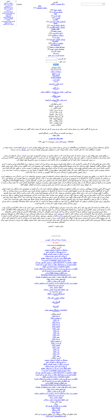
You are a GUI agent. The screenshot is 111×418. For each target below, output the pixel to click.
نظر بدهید (56, 135)
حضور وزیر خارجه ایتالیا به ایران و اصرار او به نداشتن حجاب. (56, 283)
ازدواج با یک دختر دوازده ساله (56, 256)
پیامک (39, 6)
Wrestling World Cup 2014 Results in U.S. (56, 275)
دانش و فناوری (55, 29)
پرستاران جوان (56, 71)
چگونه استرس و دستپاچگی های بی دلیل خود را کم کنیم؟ (55, 264)
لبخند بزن (55, 19)
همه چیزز (56, 80)
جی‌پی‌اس (61, 214)
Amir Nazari (56, 408)
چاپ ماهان (8, 16)
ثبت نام (56, 53)
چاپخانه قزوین (8, 14)
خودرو (57, 37)
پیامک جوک (58, 10)
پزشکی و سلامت (57, 35)
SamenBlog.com (60, 416)
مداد (55, 404)
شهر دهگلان (56, 96)
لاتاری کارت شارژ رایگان (56, 281)
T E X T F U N (56, 69)
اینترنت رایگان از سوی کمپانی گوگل (56, 254)
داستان (55, 23)
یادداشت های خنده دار (58, 21)
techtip (8, 19)
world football (56, 77)
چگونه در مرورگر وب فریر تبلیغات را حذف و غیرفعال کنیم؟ (56, 269)
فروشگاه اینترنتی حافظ (56, 294)
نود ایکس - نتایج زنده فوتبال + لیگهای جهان (56, 92)
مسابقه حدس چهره (57, 49)
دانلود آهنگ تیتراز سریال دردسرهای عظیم (56, 258)
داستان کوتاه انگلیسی (57, 27)
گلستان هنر (56, 302)
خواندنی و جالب (57, 43)
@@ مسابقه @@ (55, 45)
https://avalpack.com (8, 17)
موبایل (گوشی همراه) (57, 39)
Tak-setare (56, 75)
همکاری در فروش (8, 18)
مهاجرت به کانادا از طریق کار (56, 406)
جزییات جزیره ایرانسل (56, 285)
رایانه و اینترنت (57, 33)
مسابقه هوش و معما (57, 47)
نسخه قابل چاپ (61, 142)
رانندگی (23, 150)
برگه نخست (60, 4)
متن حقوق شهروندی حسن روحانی (55, 289)
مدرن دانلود (56, 73)
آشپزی (57, 18)
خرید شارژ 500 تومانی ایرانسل (56, 100)
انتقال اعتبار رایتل (56, 287)
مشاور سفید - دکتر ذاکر (56, 298)
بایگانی (52, 4)
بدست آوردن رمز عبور (56, 55)
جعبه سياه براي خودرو (56, 138)
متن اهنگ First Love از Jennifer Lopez (56, 266)
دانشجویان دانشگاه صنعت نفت (56, 310)
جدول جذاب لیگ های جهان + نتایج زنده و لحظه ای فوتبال (55, 277)
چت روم (56, 306)
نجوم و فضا (57, 31)
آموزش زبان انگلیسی (8, 24)
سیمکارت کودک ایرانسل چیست (56, 250)
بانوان (55, 14)
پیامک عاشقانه (42, 8)
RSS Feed (49, 416)
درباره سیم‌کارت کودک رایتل (56, 252)
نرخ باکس (55, 88)
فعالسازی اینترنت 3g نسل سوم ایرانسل (56, 260)
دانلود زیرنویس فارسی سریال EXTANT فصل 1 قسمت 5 (55, 262)
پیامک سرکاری (57, 12)
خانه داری (57, 16)
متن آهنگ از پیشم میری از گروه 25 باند (56, 271)
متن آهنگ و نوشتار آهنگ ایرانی (56, 273)
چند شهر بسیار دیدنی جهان (56, 279)
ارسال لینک (56, 412)
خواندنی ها (55, 41)
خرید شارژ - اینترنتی (56, 84)
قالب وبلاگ (56, 410)
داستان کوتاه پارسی (57, 25)
